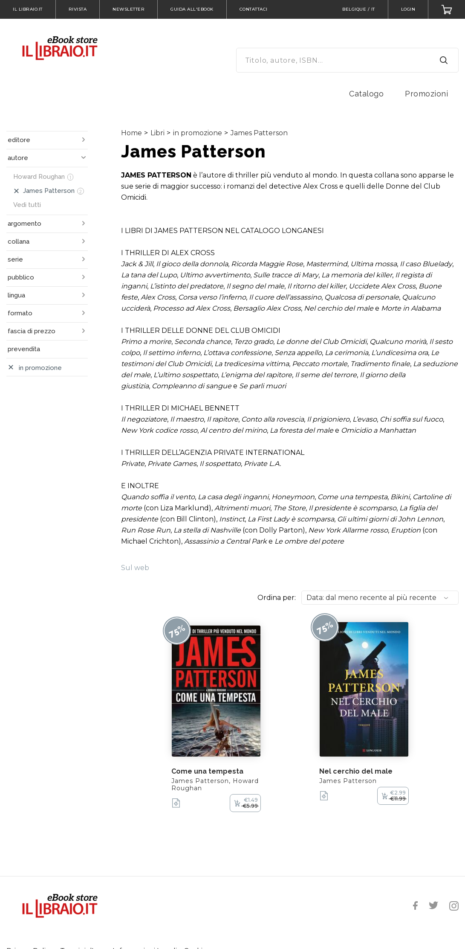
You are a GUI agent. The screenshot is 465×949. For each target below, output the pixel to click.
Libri (157, 133)
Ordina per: (276, 598)
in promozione (197, 133)
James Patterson (259, 133)
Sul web (135, 568)
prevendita (24, 349)
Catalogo (366, 93)
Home (131, 133)
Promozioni (426, 93)
